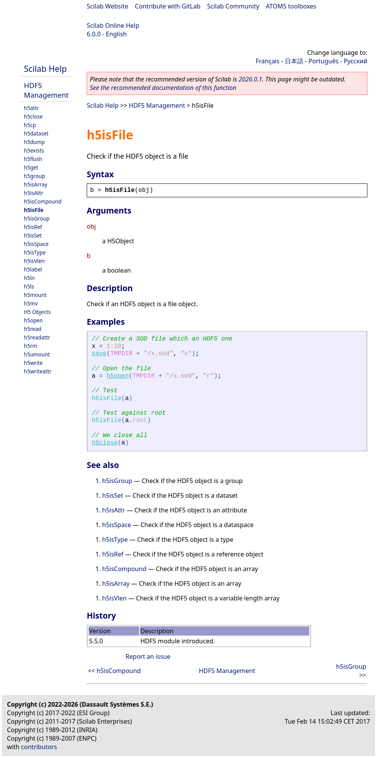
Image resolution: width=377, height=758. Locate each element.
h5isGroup (36, 218)
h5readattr (37, 337)
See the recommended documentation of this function (163, 87)
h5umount (37, 354)
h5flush (33, 159)
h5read (32, 328)
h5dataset (36, 133)
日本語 (294, 61)
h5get (31, 167)
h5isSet (33, 235)
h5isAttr (33, 193)
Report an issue (148, 656)
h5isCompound (42, 201)
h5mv (31, 303)
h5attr (31, 108)
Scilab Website (107, 6)
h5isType (34, 252)
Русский (355, 61)
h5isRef (33, 227)
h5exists (34, 150)
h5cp (30, 125)
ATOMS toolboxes (291, 6)
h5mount (35, 294)
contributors (39, 747)
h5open (33, 320)
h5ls (29, 286)
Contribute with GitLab (167, 6)
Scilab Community (233, 6)
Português (323, 61)
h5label (33, 269)
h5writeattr (38, 371)
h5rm (30, 345)
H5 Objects (37, 311)
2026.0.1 (250, 79)
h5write (33, 362)
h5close (33, 116)
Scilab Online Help (113, 25)
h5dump (34, 142)
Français (267, 61)
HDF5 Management (46, 90)
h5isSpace (36, 244)
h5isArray (35, 184)
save (99, 353)
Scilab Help (45, 68)
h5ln (29, 277)
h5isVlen (34, 261)
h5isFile (34, 210)
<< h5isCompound (114, 670)
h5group (34, 176)
